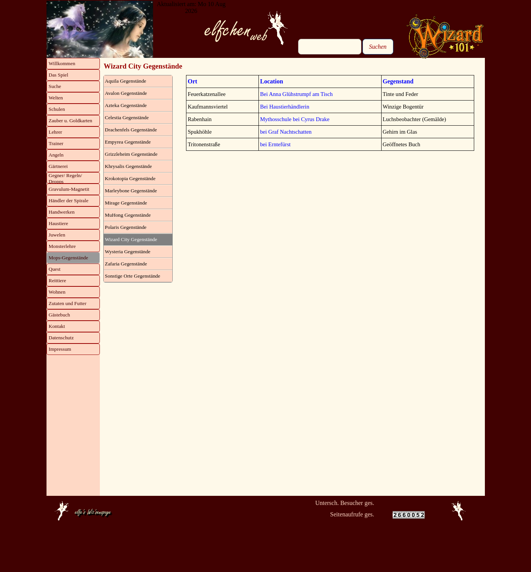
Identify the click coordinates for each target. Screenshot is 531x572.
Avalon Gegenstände (126, 93)
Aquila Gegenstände (125, 81)
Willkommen (62, 63)
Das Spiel (58, 75)
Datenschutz (61, 337)
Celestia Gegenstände (127, 117)
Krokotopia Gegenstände (130, 178)
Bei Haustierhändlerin (284, 107)
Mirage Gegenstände (126, 203)
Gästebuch (59, 315)
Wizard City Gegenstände (131, 239)
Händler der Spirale (68, 200)
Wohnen (57, 292)
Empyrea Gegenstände (128, 142)
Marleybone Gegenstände (131, 190)
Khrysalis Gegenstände (128, 166)
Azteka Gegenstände (126, 105)
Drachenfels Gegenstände (131, 130)
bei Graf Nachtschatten (285, 132)
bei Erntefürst (275, 144)
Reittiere (57, 280)
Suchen (378, 46)
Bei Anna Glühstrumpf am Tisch (296, 94)
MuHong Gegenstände (128, 215)
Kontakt (57, 326)
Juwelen (57, 235)
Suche (55, 86)
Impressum (60, 349)
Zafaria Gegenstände (126, 264)
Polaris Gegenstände (125, 227)
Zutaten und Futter (68, 303)
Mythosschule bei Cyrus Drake (294, 119)
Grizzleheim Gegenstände (131, 154)
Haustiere (58, 223)
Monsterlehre (62, 246)
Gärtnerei (58, 166)
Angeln (56, 155)
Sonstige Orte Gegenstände (132, 276)
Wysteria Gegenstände (127, 251)
